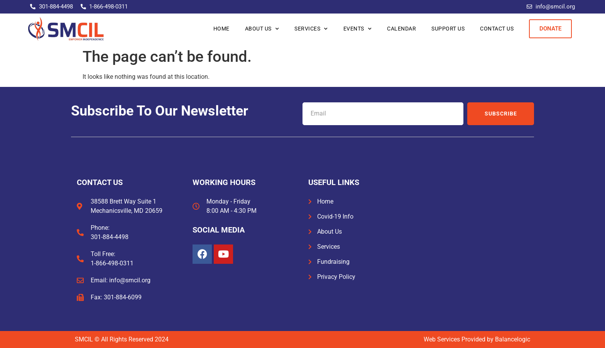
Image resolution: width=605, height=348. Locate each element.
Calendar (401, 28)
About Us (262, 29)
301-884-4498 (109, 237)
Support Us (448, 28)
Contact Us (497, 28)
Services (311, 29)
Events (357, 29)
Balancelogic (512, 339)
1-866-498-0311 (112, 263)
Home (221, 28)
